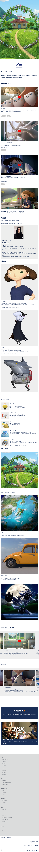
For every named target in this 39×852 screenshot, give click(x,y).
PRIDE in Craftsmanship (7, 817)
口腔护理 (8, 116)
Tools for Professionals (7, 782)
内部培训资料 (4, 800)
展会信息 (4, 792)
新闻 (3, 790)
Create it (4, 780)
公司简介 (2, 826)
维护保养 (4, 774)
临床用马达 (4, 763)
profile (5, 242)
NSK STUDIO (5, 784)
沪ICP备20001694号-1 (34, 841)
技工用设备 (4, 772)
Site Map (3, 830)
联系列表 (4, 809)
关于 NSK (4, 815)
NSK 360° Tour (5, 819)
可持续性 (4, 821)
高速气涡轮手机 (5, 759)
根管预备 (4, 768)
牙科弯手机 (4, 116)
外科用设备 (4, 770)
